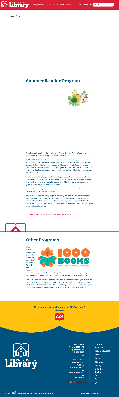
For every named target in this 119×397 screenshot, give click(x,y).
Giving (85, 5)
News (62, 5)
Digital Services (52, 5)
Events (69, 5)
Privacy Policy (84, 393)
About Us (77, 5)
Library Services (37, 5)
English (72, 382)
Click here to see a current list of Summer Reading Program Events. (50, 214)
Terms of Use (94, 393)
